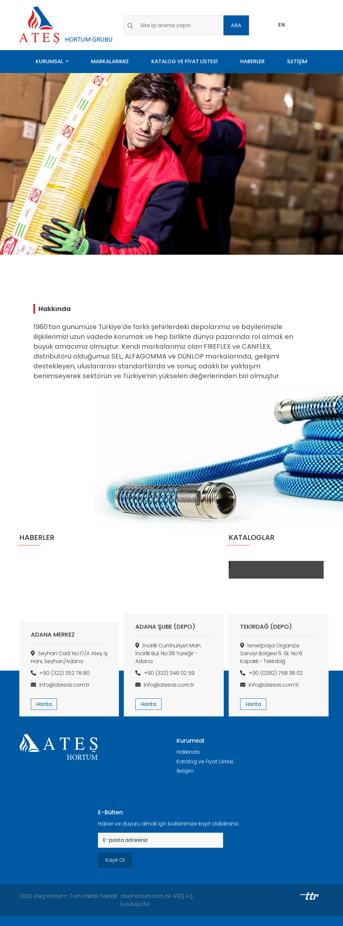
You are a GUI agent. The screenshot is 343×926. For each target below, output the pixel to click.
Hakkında (188, 752)
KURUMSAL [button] (50, 61)
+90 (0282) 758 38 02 (271, 673)
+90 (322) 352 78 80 (60, 673)
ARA (236, 25)
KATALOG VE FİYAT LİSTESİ (184, 61)
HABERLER (252, 61)
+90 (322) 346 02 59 (165, 673)
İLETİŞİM (297, 61)
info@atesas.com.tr (60, 685)
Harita (44, 704)
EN (281, 24)
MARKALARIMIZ (110, 61)
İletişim (185, 771)
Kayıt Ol (114, 860)
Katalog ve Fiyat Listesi (205, 761)
